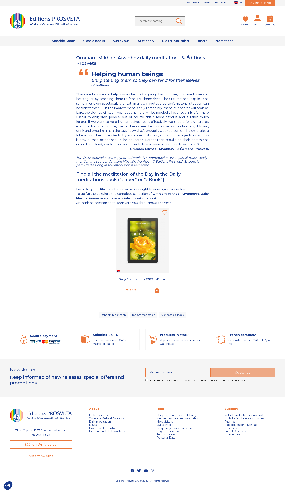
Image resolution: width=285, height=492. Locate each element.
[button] (8, 485)
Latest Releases (235, 434)
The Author (183, 3)
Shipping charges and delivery (176, 418)
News (93, 428)
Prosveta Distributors (103, 431)
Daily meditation (100, 425)
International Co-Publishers (107, 434)
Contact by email (41, 462)
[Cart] (270, 19)
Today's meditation (144, 316)
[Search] (160, 21)
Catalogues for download (241, 428)
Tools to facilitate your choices (244, 422)
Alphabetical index (173, 316)
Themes (201, 3)
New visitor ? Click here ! (260, 3)
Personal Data (166, 441)
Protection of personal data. (231, 383)
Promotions (232, 437)
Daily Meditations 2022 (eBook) (142, 281)
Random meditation (113, 316)
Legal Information (169, 434)
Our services (165, 428)
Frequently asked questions (175, 431)
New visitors (165, 425)
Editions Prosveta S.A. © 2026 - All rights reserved (143, 487)
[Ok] (179, 21)
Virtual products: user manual (244, 418)
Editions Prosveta (100, 418)
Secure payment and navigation (178, 422)
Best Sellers (219, 3)
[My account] (257, 19)
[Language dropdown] (238, 3)
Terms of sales (166, 437)
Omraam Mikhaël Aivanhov (107, 422)
